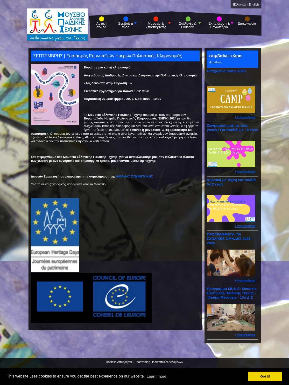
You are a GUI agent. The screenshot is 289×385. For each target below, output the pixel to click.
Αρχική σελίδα (101, 25)
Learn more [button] (156, 376)
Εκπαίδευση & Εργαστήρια (219, 25)
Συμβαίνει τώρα (125, 25)
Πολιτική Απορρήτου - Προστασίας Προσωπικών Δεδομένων (144, 362)
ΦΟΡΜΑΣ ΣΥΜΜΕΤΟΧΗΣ (134, 176)
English (254, 4)
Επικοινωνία (247, 23)
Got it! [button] (265, 376)
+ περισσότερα (245, 117)
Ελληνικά (239, 4)
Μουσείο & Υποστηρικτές (155, 25)
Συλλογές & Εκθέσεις (187, 25)
